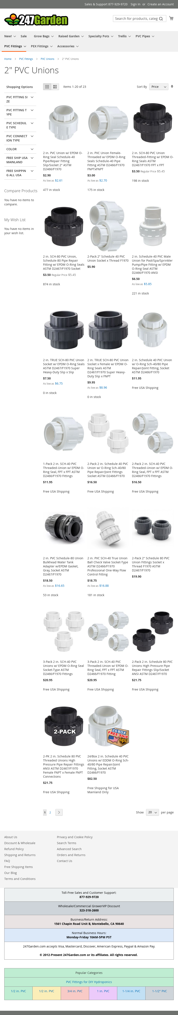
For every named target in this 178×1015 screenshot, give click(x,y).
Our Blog (10, 873)
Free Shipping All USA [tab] (16, 173)
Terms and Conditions (20, 879)
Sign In (135, 4)
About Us (10, 837)
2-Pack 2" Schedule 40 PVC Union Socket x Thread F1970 (108, 258)
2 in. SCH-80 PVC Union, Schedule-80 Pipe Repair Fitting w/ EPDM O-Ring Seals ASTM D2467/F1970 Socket (63, 262)
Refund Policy (14, 849)
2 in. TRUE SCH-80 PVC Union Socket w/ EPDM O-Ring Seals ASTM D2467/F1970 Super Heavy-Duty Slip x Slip (64, 366)
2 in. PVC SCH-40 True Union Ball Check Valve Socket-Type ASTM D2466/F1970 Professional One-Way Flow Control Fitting (107, 566)
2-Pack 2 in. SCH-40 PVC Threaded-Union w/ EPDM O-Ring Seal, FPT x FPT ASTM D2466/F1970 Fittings (152, 470)
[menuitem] (9, 36)
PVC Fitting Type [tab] (16, 112)
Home (8, 59)
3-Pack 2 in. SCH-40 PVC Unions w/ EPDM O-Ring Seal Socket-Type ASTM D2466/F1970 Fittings (63, 668)
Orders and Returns (71, 855)
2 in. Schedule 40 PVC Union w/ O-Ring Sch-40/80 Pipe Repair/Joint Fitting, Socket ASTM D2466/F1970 (152, 366)
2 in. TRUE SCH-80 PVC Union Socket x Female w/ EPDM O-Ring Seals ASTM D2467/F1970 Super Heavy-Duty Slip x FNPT (108, 368)
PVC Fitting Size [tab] (16, 99)
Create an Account (161, 4)
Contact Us (64, 861)
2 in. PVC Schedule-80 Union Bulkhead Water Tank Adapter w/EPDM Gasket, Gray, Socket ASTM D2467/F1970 (63, 566)
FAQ (7, 861)
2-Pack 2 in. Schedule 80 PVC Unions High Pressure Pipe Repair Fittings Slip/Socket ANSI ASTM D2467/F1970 (152, 668)
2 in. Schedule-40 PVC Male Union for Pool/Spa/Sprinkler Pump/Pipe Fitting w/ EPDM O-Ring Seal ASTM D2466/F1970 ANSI (152, 264)
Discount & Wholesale (19, 843)
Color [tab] (11, 149)
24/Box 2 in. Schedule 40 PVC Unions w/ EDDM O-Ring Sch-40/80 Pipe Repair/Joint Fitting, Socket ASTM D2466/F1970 (108, 764)
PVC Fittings (26, 59)
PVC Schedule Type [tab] (16, 125)
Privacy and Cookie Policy (75, 837)
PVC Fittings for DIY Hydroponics (89, 982)
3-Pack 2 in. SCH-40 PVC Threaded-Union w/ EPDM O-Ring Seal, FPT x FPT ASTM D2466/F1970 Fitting (108, 668)
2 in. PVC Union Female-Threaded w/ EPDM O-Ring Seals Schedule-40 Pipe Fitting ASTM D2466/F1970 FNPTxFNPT (106, 161)
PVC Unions (48, 59)
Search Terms (66, 843)
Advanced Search (69, 849)
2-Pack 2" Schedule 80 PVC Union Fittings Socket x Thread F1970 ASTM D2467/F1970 (150, 564)
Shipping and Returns (20, 855)
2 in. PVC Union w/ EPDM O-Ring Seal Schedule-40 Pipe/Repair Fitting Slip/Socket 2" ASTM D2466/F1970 (62, 161)
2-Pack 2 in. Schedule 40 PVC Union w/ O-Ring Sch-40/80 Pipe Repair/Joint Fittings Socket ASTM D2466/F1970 (107, 470)
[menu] (89, 41)
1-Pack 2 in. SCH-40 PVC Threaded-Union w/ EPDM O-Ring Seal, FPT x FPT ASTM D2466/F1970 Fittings (63, 470)
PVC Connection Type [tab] (16, 138)
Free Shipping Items (18, 867)
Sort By (142, 87)
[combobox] (139, 18)
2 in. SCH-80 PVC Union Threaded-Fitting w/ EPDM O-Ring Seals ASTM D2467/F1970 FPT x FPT (153, 159)
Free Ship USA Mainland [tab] (16, 160)
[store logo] (36, 19)
